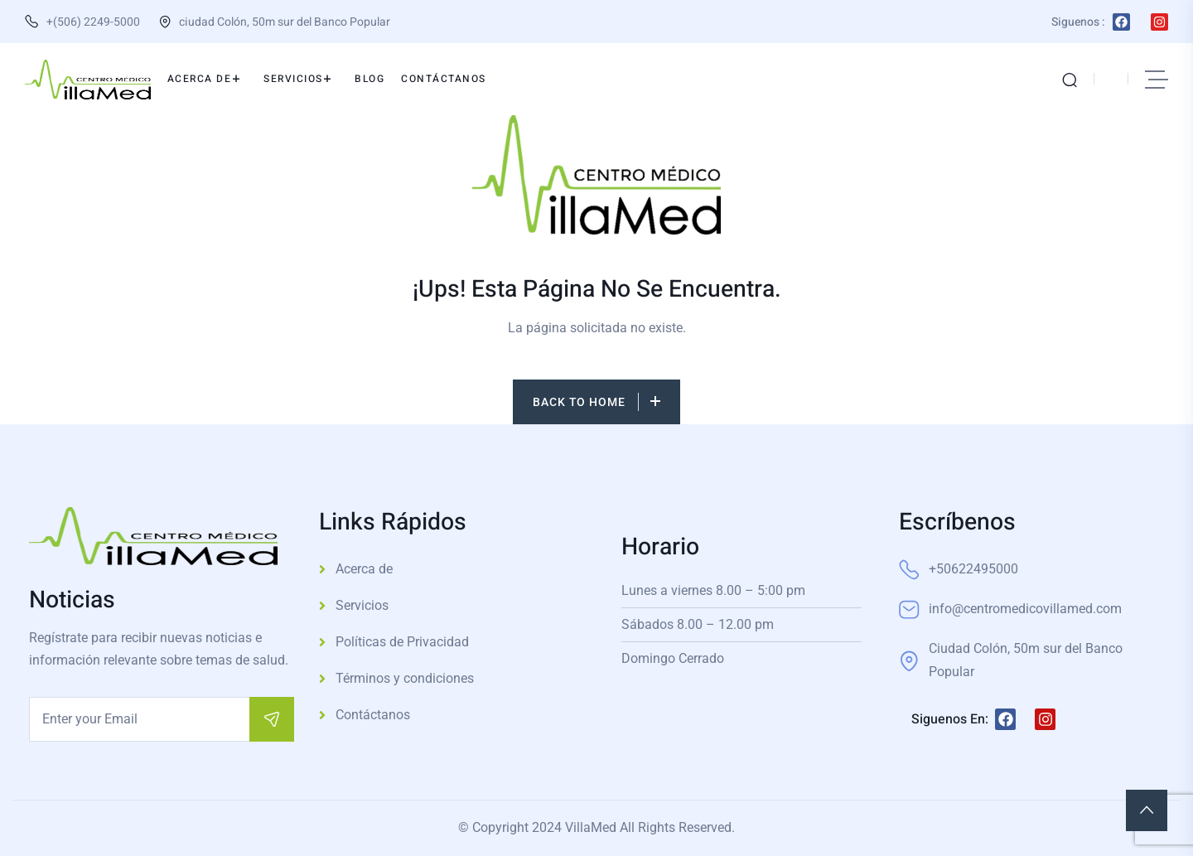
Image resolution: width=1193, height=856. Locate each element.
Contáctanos (373, 715)
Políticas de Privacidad (402, 642)
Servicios (362, 605)
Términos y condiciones (405, 678)
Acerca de (364, 569)
